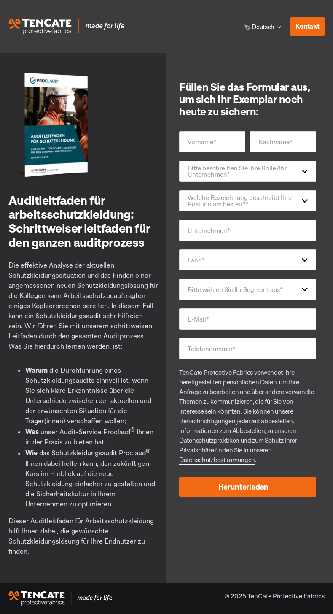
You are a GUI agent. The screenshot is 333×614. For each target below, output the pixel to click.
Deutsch (259, 26)
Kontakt (305, 24)
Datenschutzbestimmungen (217, 459)
